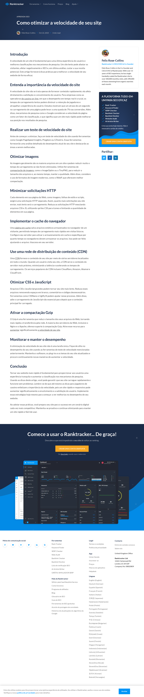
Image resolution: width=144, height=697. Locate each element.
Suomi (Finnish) (95, 641)
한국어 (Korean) (95, 673)
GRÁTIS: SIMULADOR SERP (63, 573)
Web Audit (56, 555)
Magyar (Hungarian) (97, 645)
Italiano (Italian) (95, 595)
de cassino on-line (29, 98)
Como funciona (49, 4)
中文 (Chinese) (94, 620)
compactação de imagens (22, 170)
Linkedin (37, 545)
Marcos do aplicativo (97, 568)
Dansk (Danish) (95, 630)
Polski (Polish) (94, 605)
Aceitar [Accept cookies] (124, 691)
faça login (64, 454)
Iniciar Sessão (114, 4)
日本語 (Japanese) (96, 598)
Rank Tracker (57, 544)
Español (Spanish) (96, 587)
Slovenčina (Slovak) (96, 663)
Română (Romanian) (97, 659)
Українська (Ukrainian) (98, 670)
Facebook (5, 545)
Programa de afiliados (60, 589)
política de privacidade (26, 693)
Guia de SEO (56, 600)
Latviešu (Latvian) (96, 656)
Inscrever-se (130, 4)
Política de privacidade (97, 547)
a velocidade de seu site (49, 330)
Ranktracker (15, 4)
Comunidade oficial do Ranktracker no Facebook (21, 545)
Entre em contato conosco (125, 545)
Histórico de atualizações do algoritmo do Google (68, 612)
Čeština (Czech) (95, 627)
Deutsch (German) (96, 584)
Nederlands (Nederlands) (98, 602)
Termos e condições (96, 544)
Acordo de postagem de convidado (65, 607)
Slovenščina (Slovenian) (98, 666)
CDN (17, 258)
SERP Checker (57, 551)
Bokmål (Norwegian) (97, 677)
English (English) (95, 580)
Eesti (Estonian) (95, 638)
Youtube (13, 545)
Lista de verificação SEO (61, 565)
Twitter (29, 545)
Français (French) (95, 591)
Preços (60, 4)
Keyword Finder (58, 547)
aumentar (14, 330)
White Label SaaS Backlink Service (65, 582)
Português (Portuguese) (98, 609)
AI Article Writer (58, 569)
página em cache (23, 227)
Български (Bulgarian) (98, 623)
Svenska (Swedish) (96, 612)
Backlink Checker (58, 558)
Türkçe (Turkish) (95, 616)
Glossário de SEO (58, 596)
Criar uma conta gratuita (72, 449)
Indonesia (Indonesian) (98, 648)
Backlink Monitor (58, 562)
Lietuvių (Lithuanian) (97, 652)
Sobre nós (118, 548)
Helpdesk (92, 571)
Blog (67, 4)
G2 (45, 545)
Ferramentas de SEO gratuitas (63, 603)
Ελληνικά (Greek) (95, 634)
